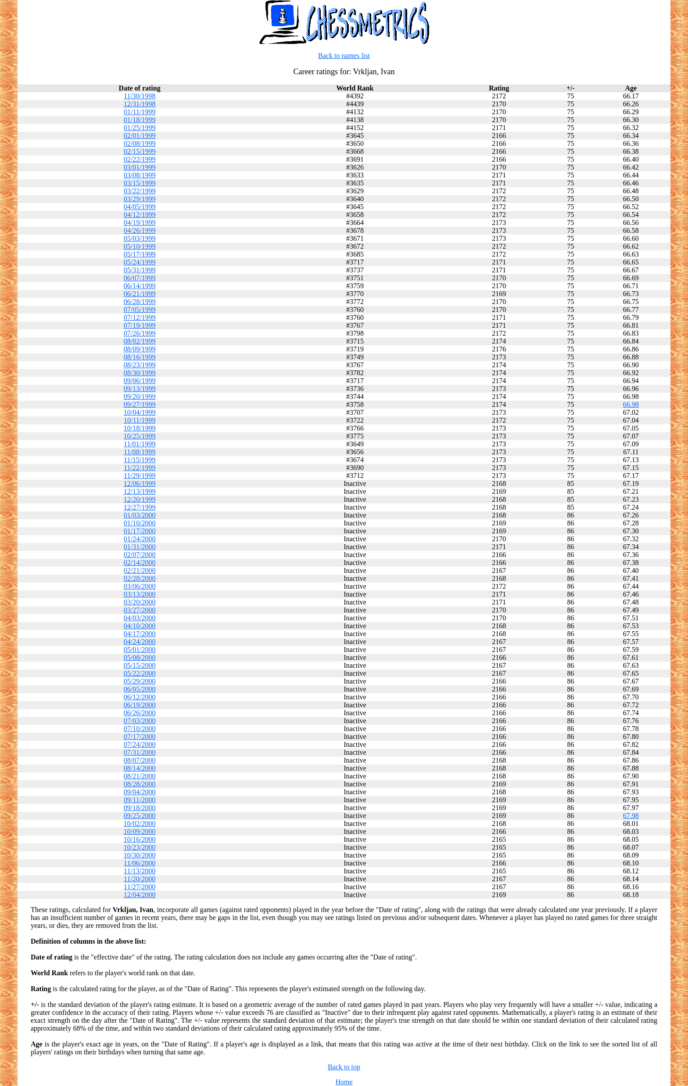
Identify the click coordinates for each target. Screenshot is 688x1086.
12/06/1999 (140, 483)
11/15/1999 (139, 459)
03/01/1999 (140, 167)
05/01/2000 (140, 649)
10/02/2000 (140, 823)
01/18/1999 (140, 119)
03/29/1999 (140, 199)
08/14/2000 (140, 768)
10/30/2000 (140, 855)
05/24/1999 (140, 262)
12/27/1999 (140, 507)
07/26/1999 (140, 333)
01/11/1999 (139, 112)
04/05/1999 (140, 206)
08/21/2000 (140, 776)
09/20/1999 (140, 396)
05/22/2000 (140, 673)
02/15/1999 (140, 151)
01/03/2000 (140, 515)
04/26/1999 (140, 230)
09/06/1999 (140, 380)
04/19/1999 (140, 222)
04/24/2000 (140, 641)
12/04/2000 (140, 894)
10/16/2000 (140, 839)
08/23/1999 (140, 365)
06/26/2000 (140, 713)
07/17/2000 (140, 736)
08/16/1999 (140, 357)
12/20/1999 (140, 499)
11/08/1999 (139, 452)
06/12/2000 (140, 697)
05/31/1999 (140, 270)
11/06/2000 (139, 863)
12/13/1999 (140, 491)
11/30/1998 (139, 96)
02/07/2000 (140, 554)
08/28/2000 (140, 784)
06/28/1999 (140, 301)
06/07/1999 (140, 278)
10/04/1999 (140, 412)
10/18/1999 (140, 428)
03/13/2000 (140, 594)
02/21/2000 (140, 570)
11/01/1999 (139, 444)
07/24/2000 (140, 744)
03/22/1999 (140, 191)
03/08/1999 (140, 175)
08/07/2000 (140, 760)
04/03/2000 (140, 618)
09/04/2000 (140, 792)
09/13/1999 (140, 388)
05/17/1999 (140, 254)
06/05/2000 (140, 689)
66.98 (631, 404)
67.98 (631, 815)
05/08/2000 (140, 657)
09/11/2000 (139, 800)
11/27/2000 (139, 887)
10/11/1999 (139, 420)
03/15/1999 (140, 183)
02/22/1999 (140, 159)
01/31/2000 (140, 546)
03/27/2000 (140, 610)
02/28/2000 (140, 578)
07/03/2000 (140, 720)
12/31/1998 (140, 104)
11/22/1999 (139, 467)
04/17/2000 (140, 633)
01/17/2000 (140, 531)
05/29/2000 (140, 681)
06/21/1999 (140, 293)
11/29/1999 (139, 475)
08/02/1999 (140, 341)
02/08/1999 (140, 143)
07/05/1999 (140, 309)
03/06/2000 (140, 586)
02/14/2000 (140, 562)
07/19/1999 (140, 325)
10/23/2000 (140, 847)
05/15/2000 (140, 665)
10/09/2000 (140, 831)
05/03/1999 (140, 238)
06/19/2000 (140, 705)
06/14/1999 (140, 286)
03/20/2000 (140, 602)
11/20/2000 (139, 879)
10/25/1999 (140, 436)
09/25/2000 (140, 815)
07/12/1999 (140, 317)
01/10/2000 (140, 523)
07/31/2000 (140, 752)
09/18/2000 (140, 807)
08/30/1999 (140, 372)
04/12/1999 (140, 214)
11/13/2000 (139, 871)
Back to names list (344, 55)
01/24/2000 (140, 539)
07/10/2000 (140, 728)
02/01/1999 (140, 135)
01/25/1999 (140, 127)
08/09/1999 (140, 349)
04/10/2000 (140, 626)
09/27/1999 (140, 404)
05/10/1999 (140, 246)
